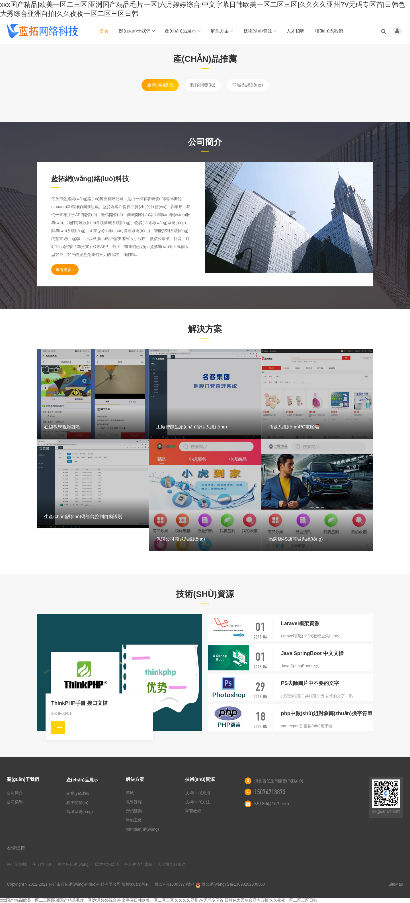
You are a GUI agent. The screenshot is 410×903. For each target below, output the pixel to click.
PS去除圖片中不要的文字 (310, 683)
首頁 (104, 30)
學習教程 (193, 811)
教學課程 (134, 802)
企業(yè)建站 (160, 85)
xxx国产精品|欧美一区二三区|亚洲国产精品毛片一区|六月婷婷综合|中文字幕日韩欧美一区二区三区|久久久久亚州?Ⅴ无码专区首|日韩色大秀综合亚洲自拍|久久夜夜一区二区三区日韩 (158, 900)
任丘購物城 (17, 864)
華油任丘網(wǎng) (74, 864)
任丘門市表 (42, 864)
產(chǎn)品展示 (182, 30)
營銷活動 (134, 811)
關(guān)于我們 (137, 30)
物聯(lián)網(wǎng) (142, 829)
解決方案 (222, 30)
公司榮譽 (15, 802)
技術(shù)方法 (197, 802)
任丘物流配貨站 (138, 864)
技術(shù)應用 (197, 793)
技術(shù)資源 (259, 30)
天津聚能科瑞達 (172, 864)
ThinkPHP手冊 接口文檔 (79, 703)
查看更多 (65, 269)
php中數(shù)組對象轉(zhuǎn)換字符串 (326, 713)
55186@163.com (271, 803)
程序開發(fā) (202, 85)
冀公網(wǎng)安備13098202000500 (233, 884)
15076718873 (270, 792)
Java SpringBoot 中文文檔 (312, 653)
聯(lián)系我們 (329, 30)
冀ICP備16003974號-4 (174, 884)
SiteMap (395, 884)
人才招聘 (295, 30)
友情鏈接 (16, 847)
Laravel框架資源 (300, 623)
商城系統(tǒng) (247, 85)
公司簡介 (15, 793)
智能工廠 (134, 820)
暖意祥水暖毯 (107, 864)
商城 (130, 793)
